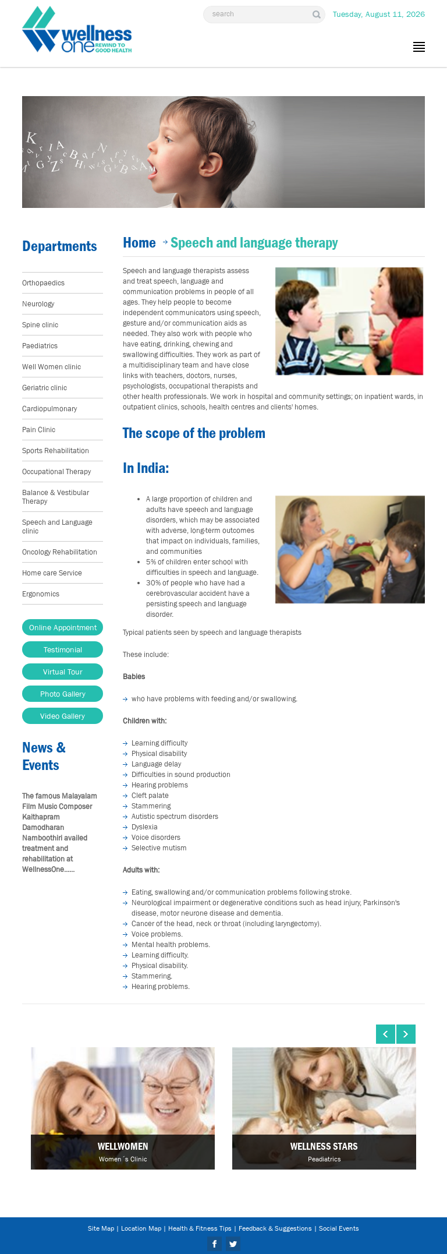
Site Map (101, 1228)
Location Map (141, 1228)
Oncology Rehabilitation (59, 551)
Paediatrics (40, 345)
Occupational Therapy (56, 471)
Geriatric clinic (44, 387)
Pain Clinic (38, 429)
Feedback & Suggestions (275, 1228)
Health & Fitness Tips (200, 1228)
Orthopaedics (43, 282)
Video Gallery (62, 715)
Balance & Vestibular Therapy (55, 497)
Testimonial (63, 649)
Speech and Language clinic (57, 526)
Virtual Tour (63, 671)
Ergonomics (40, 593)
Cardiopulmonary (49, 408)
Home (139, 242)
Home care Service (52, 572)
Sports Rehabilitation (55, 450)
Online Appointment (63, 627)
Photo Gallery (63, 693)
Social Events (339, 1228)
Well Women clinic (51, 366)
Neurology (38, 303)
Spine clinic (40, 324)
